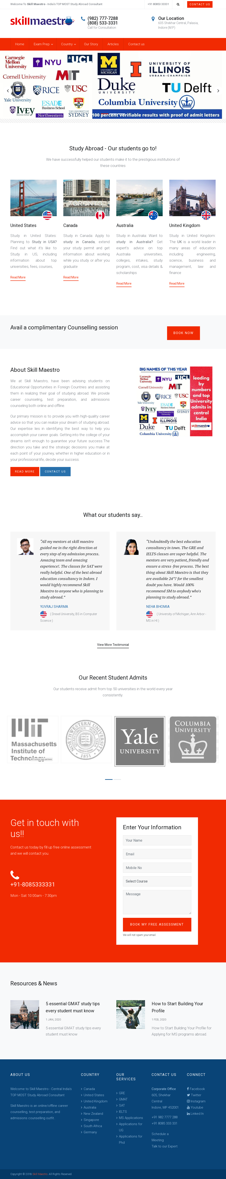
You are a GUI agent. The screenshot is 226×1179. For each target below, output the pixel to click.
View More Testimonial (113, 644)
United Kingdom (184, 225)
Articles (113, 44)
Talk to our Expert (164, 1146)
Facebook (196, 1089)
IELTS (123, 1112)
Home (19, 44)
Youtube (195, 1107)
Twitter (194, 1095)
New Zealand (93, 1114)
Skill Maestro (39, 1174)
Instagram (196, 1101)
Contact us (136, 44)
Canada (70, 225)
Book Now (183, 333)
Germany (90, 1132)
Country (67, 44)
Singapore (91, 1120)
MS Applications (131, 1118)
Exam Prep (42, 44)
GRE (122, 1093)
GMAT (123, 1099)
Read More (18, 277)
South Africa (93, 1126)
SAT (122, 1105)
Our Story (91, 44)
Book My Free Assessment (157, 924)
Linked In (195, 1114)
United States (23, 225)
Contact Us (200, 4)
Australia (124, 225)
